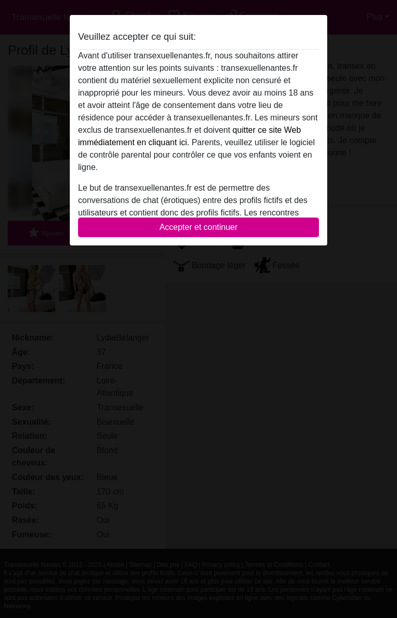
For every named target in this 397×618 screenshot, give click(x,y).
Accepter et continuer (198, 227)
